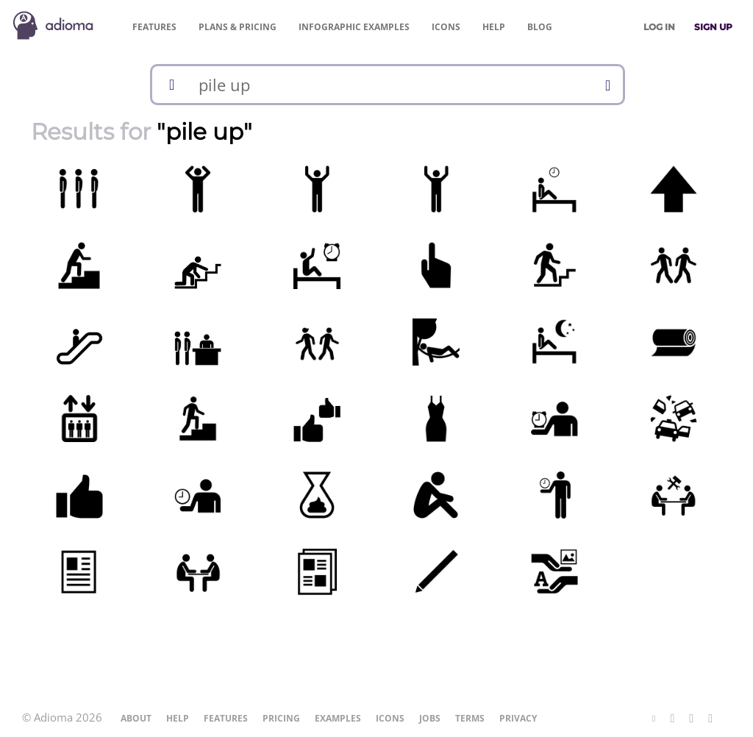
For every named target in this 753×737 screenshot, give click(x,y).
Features (154, 27)
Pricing (237, 27)
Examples (354, 27)
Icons (446, 27)
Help (493, 27)
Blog (539, 27)
